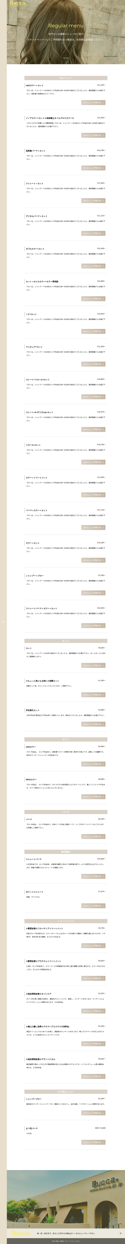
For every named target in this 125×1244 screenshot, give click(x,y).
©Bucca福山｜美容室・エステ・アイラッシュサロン (66, 1241)
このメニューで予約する (93, 102)
